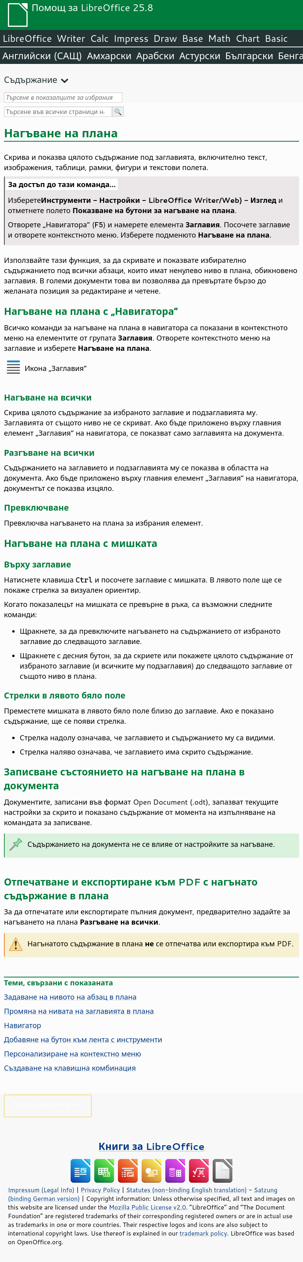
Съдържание (30, 79)
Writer (70, 38)
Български (249, 55)
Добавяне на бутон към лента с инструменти (83, 1039)
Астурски (199, 55)
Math (219, 38)
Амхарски (109, 55)
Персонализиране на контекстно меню (72, 1054)
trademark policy (203, 1233)
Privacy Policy (100, 1189)
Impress (131, 38)
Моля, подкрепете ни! (48, 1104)
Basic (276, 38)
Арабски (155, 55)
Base (192, 38)
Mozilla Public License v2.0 (147, 1207)
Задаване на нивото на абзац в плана (70, 997)
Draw (165, 38)
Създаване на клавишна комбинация (70, 1068)
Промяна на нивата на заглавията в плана (79, 1011)
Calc (99, 38)
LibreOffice (27, 38)
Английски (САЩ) (42, 55)
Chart (247, 38)
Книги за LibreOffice (152, 1146)
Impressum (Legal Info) (41, 1189)
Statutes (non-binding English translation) (186, 1189)
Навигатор (22, 1025)
